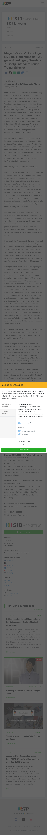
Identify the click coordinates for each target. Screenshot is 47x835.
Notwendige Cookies (6, 405)
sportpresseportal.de (28, 431)
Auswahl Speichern (23, 445)
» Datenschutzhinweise (23, 441)
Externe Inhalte (5, 413)
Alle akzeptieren (24, 450)
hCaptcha (25, 434)
